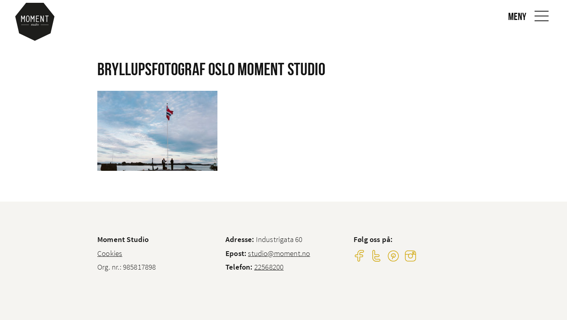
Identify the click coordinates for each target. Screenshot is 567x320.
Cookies (109, 253)
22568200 (269, 267)
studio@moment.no (279, 253)
